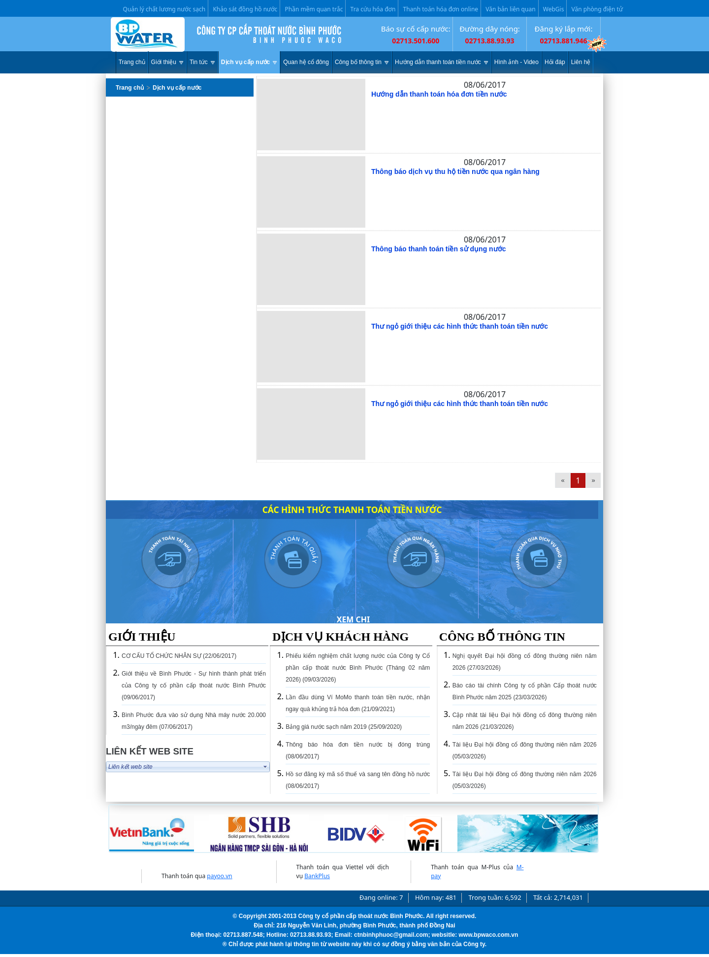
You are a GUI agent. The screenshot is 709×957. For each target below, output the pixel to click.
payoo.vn (219, 876)
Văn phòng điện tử (597, 9)
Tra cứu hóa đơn (373, 9)
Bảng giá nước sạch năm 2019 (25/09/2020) (344, 726)
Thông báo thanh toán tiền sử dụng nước (438, 249)
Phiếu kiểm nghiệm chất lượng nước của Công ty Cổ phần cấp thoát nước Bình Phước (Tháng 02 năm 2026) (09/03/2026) (358, 667)
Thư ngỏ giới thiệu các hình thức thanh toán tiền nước (459, 326)
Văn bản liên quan (510, 9)
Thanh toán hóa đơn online (441, 9)
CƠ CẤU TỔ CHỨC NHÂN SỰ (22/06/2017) (179, 655)
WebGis (553, 9)
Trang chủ (130, 87)
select (265, 766)
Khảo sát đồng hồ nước (245, 9)
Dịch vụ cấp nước (177, 87)
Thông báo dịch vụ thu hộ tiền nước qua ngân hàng (455, 171)
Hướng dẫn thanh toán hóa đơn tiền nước (439, 94)
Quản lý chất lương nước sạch (164, 9)
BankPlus (317, 876)
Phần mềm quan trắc (314, 9)
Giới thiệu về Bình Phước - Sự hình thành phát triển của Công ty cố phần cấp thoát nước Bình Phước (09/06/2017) (194, 685)
